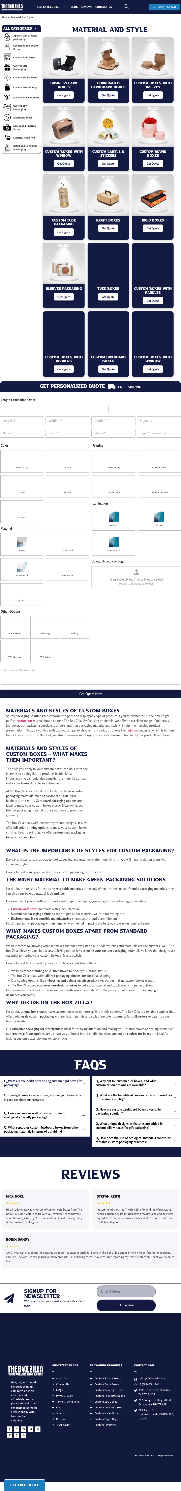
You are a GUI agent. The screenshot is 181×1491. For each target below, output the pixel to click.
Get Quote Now (90, 694)
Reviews (86, 7)
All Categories (52, 7)
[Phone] (113, 433)
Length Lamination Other (18, 400)
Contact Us (103, 7)
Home (5, 17)
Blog (74, 7)
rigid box (132, 730)
